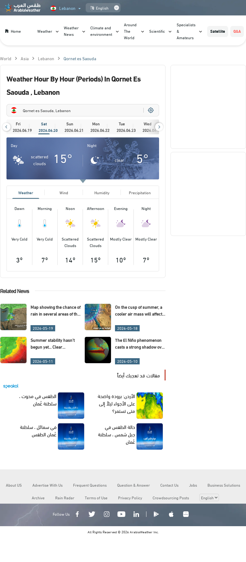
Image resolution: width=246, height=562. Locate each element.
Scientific (157, 31)
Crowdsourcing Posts (171, 497)
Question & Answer (133, 485)
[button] (6, 127)
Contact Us (169, 485)
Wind (63, 192)
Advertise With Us (47, 485)
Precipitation (140, 192)
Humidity (101, 192)
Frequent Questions (90, 485)
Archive (38, 497)
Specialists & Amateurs (186, 30)
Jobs (193, 485)
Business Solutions (223, 485)
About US (14, 485)
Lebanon (46, 58)
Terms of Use (96, 497)
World (5, 58)
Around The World (130, 30)
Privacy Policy (130, 497)
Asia (25, 58)
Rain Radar (64, 497)
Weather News (71, 30)
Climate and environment (101, 30)
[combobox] (82, 110)
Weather (44, 31)
